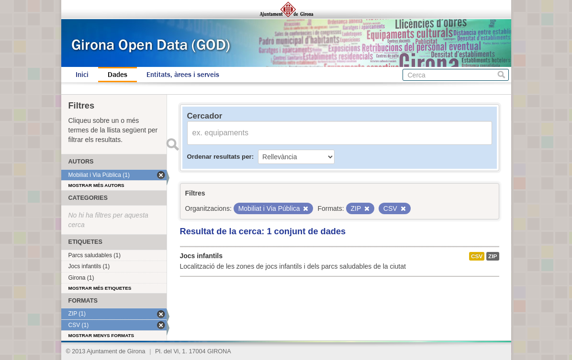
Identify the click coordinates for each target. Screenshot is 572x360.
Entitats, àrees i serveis (182, 74)
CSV (476, 256)
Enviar (173, 144)
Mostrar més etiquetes (100, 288)
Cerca (501, 75)
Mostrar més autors (96, 185)
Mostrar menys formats (101, 335)
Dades (117, 74)
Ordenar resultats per (219, 156)
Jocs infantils (201, 256)
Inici (82, 74)
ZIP (492, 256)
